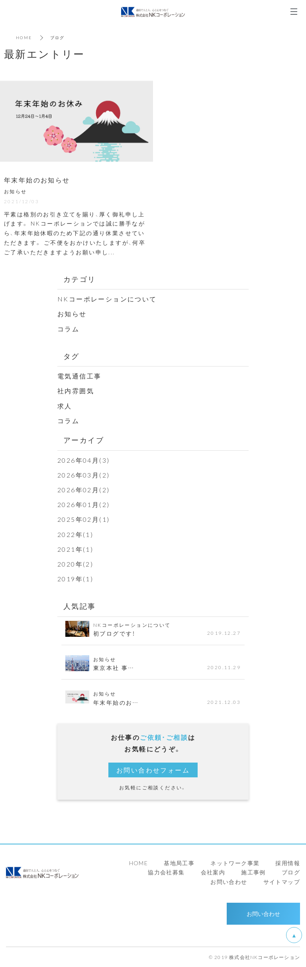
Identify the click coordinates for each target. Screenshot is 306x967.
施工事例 (253, 872)
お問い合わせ (228, 882)
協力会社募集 (166, 872)
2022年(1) (75, 534)
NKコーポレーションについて (107, 298)
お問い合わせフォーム (153, 770)
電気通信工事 (79, 375)
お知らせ (72, 313)
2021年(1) (75, 549)
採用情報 (287, 863)
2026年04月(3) (83, 460)
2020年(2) (75, 564)
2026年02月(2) (83, 489)
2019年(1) (75, 578)
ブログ (291, 872)
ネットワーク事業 (234, 863)
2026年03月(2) (83, 475)
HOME (24, 37)
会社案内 (213, 872)
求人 (64, 405)
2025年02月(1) (83, 519)
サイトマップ (281, 882)
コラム (68, 328)
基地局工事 (179, 863)
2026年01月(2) (83, 504)
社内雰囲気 (75, 390)
